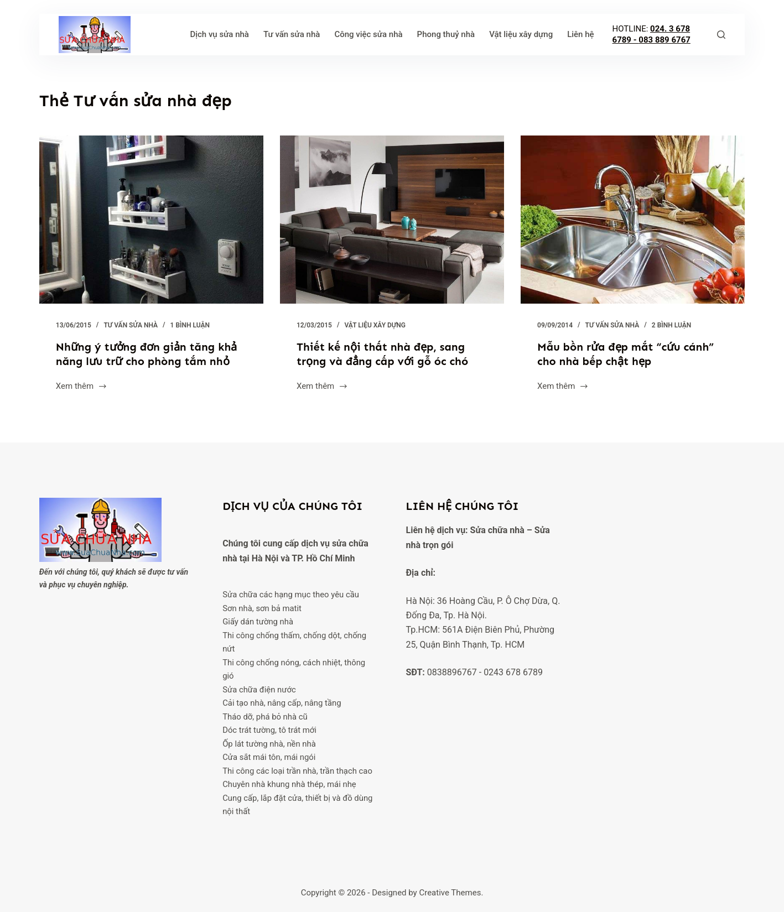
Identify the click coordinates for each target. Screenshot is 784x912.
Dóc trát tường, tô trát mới (269, 730)
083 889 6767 (664, 40)
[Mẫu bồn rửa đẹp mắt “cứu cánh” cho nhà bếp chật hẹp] (633, 220)
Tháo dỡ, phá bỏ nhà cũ (265, 717)
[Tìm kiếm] (721, 34)
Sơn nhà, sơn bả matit (262, 608)
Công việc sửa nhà (368, 34)
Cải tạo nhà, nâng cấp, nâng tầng (281, 703)
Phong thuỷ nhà (446, 34)
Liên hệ (580, 34)
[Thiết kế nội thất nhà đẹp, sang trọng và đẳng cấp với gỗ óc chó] (392, 220)
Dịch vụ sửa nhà (219, 34)
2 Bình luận (671, 325)
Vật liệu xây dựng (521, 34)
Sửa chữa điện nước (259, 690)
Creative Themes (450, 893)
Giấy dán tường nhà (257, 622)
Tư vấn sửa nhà (291, 34)
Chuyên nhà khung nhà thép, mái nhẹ (289, 784)
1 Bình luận (190, 325)
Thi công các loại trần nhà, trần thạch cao (297, 771)
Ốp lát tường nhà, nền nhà (269, 744)
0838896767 (452, 672)
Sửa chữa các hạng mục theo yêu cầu (290, 595)
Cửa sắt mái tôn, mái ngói (268, 757)
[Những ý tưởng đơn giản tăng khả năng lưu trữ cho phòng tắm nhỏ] (151, 220)
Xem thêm (81, 387)
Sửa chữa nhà (497, 530)
